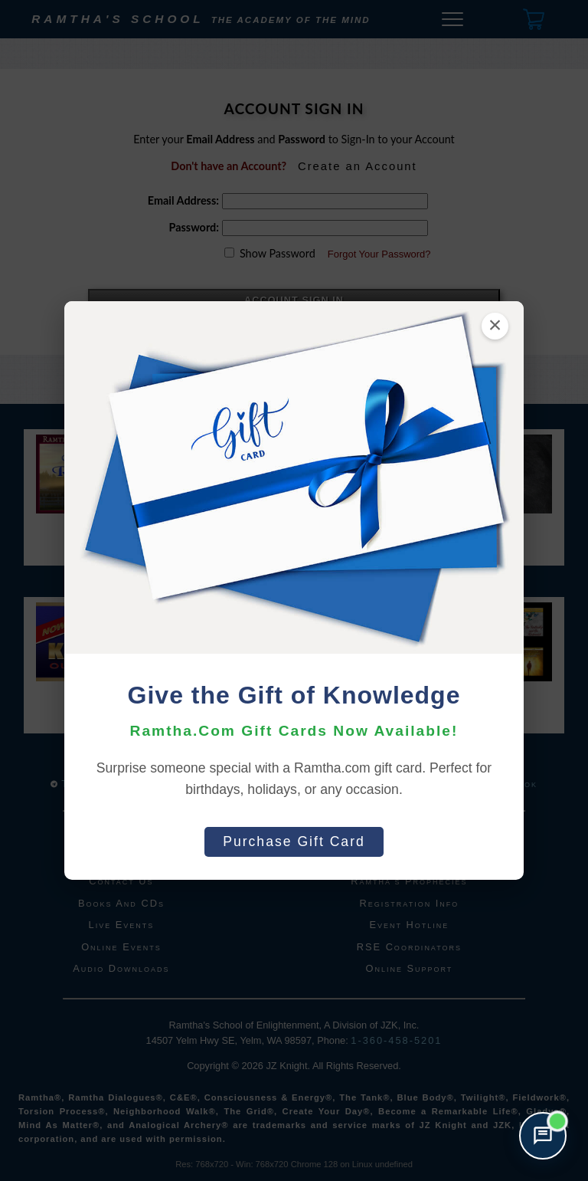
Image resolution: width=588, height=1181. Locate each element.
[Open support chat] (543, 1136)
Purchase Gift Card (294, 841)
